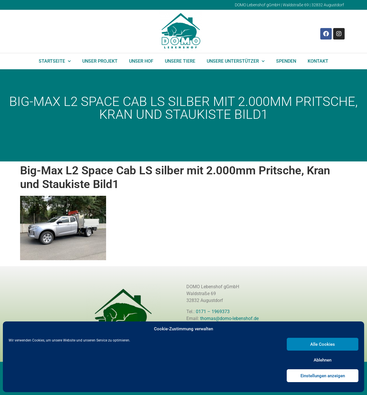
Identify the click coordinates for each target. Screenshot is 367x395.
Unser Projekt (100, 61)
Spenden (286, 61)
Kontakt (318, 61)
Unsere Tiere (180, 61)
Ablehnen (322, 360)
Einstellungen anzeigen (322, 375)
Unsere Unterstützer (236, 61)
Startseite (55, 61)
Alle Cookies (322, 344)
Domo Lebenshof (38, 154)
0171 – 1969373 (213, 311)
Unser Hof (141, 61)
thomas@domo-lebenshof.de (229, 318)
